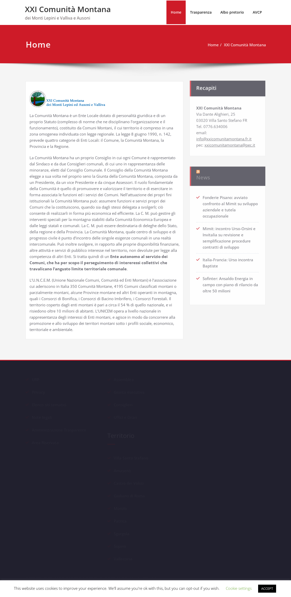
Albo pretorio (232, 12)
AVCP (257, 12)
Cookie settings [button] (239, 588)
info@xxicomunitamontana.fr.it (223, 136)
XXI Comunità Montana (68, 9)
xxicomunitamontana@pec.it (229, 143)
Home (176, 12)
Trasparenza (201, 12)
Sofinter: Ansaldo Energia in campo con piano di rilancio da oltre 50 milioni (230, 282)
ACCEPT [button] (267, 588)
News (203, 173)
